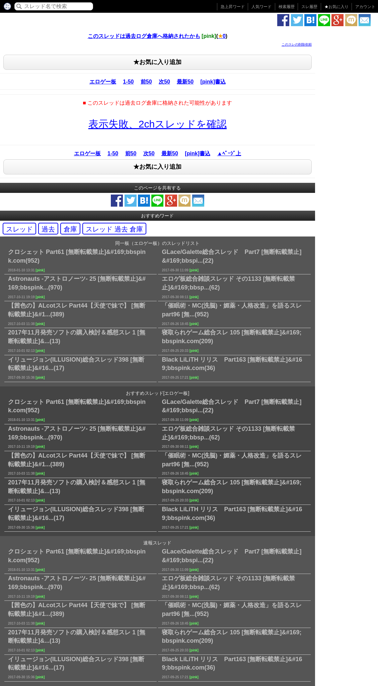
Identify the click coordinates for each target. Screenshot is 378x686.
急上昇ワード (233, 6)
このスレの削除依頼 (297, 44)
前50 (146, 82)
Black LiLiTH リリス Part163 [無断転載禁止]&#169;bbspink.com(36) (232, 367)
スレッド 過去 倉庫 (114, 229)
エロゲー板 (102, 82)
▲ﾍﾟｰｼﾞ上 (229, 153)
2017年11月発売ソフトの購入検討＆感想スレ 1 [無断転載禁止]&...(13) (76, 340)
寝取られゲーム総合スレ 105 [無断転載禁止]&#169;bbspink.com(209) (231, 340)
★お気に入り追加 (157, 62)
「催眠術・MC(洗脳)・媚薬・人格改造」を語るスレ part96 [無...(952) (232, 313)
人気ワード (261, 6)
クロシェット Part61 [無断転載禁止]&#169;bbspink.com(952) (77, 260)
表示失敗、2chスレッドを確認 (157, 123)
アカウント (365, 6)
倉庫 (70, 229)
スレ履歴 (309, 6)
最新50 (185, 82)
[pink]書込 (213, 82)
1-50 (128, 82)
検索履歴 (287, 6)
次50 (164, 82)
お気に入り (336, 6)
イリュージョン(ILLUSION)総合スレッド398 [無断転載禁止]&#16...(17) (76, 367)
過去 (48, 229)
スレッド (19, 229)
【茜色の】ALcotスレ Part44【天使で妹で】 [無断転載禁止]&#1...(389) (76, 313)
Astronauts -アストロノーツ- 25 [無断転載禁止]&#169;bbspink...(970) (77, 287)
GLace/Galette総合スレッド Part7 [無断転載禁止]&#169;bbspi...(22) (231, 260)
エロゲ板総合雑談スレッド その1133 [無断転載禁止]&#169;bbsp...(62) (228, 287)
